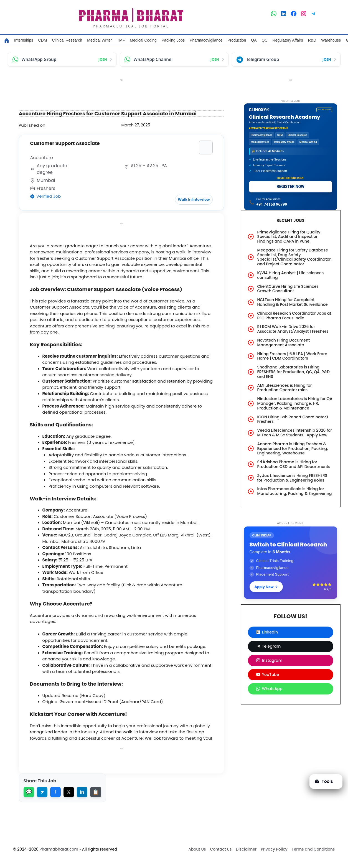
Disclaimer (246, 849)
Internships (23, 40)
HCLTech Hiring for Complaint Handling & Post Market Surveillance (292, 302)
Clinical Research (67, 40)
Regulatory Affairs (288, 40)
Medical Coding (143, 40)
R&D (312, 40)
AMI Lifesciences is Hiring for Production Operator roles (284, 388)
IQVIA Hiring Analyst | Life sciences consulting (290, 275)
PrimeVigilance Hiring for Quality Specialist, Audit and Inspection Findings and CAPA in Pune (289, 236)
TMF (121, 40)
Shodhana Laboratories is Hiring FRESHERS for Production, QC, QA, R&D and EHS (293, 371)
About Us (197, 849)
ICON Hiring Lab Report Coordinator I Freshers (292, 419)
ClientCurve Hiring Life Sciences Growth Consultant (288, 289)
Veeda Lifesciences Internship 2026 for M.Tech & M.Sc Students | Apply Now (294, 433)
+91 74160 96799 (271, 204)
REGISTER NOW (290, 186)
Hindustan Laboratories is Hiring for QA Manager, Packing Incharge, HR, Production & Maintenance (294, 403)
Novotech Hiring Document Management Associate (283, 342)
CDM (42, 40)
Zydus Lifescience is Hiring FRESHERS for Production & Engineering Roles (292, 478)
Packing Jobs (173, 40)
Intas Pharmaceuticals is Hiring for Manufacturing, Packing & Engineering (294, 491)
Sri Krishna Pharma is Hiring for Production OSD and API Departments (293, 464)
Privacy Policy (274, 849)
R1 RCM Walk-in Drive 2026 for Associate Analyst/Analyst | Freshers (293, 329)
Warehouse (331, 40)
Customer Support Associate (65, 143)
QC (265, 40)
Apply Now (266, 586)
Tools (324, 781)
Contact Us (221, 849)
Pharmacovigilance (206, 40)
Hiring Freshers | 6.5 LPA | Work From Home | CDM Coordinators (292, 356)
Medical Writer (99, 40)
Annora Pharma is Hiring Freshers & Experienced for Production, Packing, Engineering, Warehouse (292, 448)
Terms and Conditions (313, 849)
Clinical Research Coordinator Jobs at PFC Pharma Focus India (294, 316)
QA (253, 40)
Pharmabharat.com (58, 849)
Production (236, 40)
